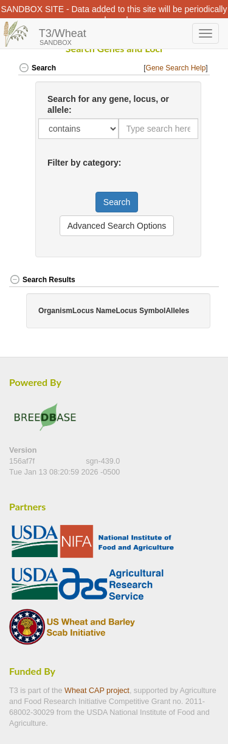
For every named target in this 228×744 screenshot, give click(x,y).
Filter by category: (84, 162)
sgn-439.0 (103, 461)
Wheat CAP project (97, 690)
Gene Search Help (176, 68)
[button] (208, 280)
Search (37, 68)
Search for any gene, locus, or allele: (108, 104)
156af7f (23, 461)
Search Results (42, 280)
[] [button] (176, 68)
